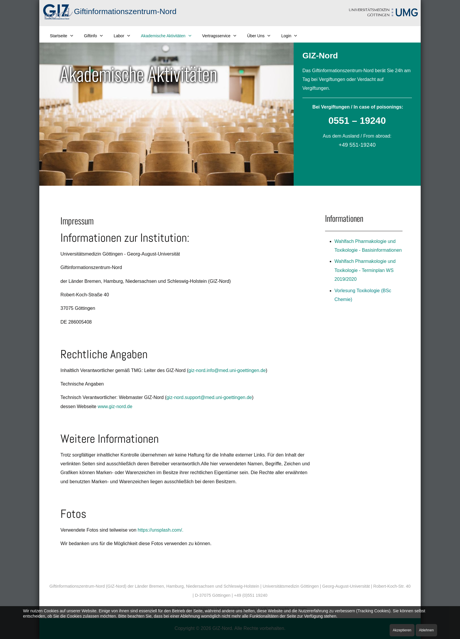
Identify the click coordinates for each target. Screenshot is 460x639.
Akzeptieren (402, 630)
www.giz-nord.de (115, 406)
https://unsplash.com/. (160, 530)
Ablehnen (426, 630)
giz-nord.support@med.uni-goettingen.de (209, 397)
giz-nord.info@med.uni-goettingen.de (227, 370)
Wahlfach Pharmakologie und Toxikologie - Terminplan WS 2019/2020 (364, 270)
